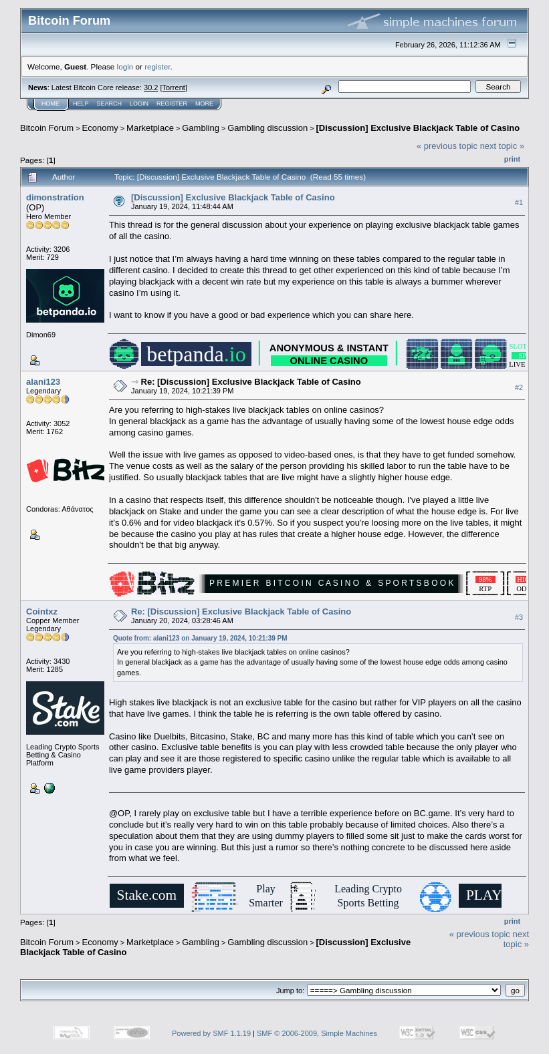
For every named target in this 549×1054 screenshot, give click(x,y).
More (204, 103)
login (125, 66)
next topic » (502, 146)
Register (171, 103)
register (157, 66)
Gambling (200, 128)
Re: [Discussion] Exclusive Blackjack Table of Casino (251, 382)
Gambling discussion (267, 128)
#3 (519, 617)
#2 (519, 387)
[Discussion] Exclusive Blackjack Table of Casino (418, 128)
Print (512, 159)
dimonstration (55, 197)
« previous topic (447, 146)
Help (81, 103)
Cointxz (42, 611)
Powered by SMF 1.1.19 (211, 1033)
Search (109, 103)
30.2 (151, 87)
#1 (519, 202)
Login (139, 103)
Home (50, 103)
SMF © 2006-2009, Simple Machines (317, 1033)
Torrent (173, 87)
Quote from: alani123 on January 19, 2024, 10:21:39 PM (200, 638)
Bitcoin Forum (47, 128)
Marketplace (150, 128)
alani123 (43, 382)
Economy (100, 128)
